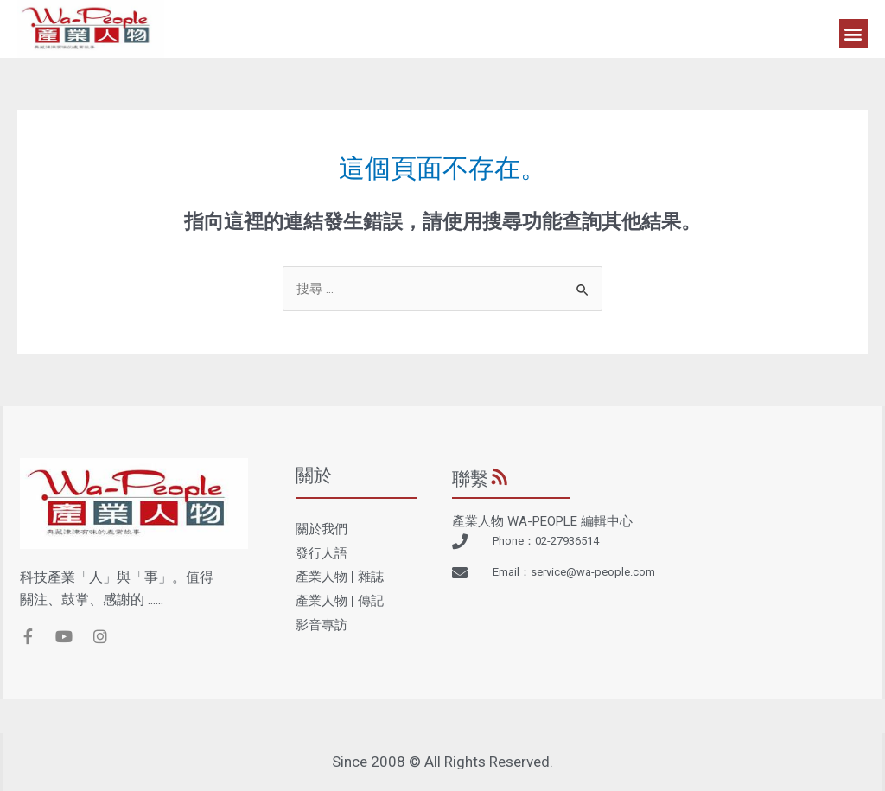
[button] (853, 33)
